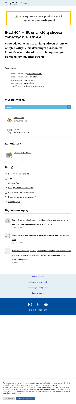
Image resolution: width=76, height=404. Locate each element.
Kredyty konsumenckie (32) (20, 188)
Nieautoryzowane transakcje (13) (23, 197)
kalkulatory (32, 77)
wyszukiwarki (29, 80)
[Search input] (36, 107)
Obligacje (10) (14, 202)
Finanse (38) (13, 183)
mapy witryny (29, 83)
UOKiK (34, 310)
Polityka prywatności (38, 282)
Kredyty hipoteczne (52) (19, 174)
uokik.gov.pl (48, 20)
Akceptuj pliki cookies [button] (25, 398)
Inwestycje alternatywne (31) (21, 192)
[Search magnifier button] (69, 107)
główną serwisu (34, 74)
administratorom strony (33, 86)
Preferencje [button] (8, 398)
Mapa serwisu (38, 276)
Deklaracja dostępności (38, 288)
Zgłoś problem (38, 293)
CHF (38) (12, 178)
